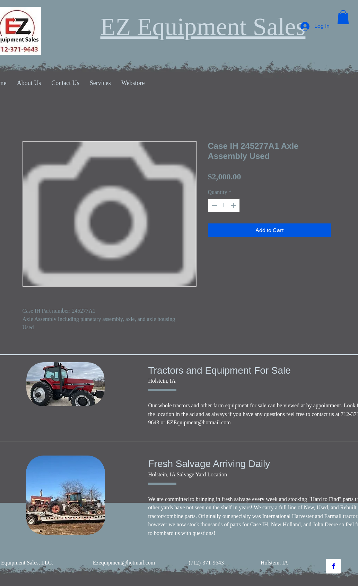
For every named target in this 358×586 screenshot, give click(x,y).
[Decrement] (214, 205)
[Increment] (234, 205)
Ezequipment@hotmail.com (124, 563)
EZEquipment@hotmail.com (199, 422)
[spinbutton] (224, 205)
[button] (343, 17)
